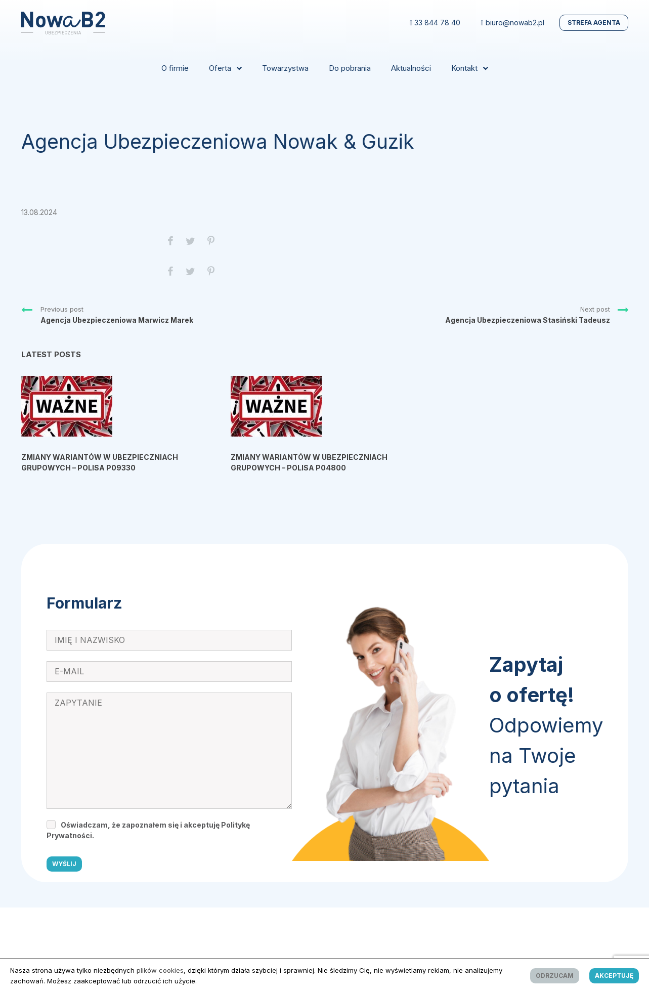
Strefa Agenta (594, 22)
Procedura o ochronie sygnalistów (438, 920)
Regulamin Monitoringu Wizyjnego (258, 920)
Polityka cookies (349, 920)
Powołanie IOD (525, 920)
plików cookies (160, 970)
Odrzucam (555, 975)
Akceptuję (614, 975)
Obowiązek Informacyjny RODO (146, 920)
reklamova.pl (395, 945)
